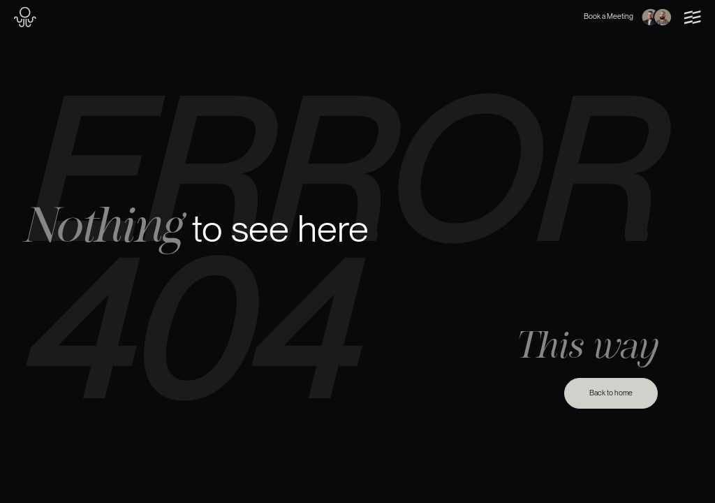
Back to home (611, 393)
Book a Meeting (628, 17)
